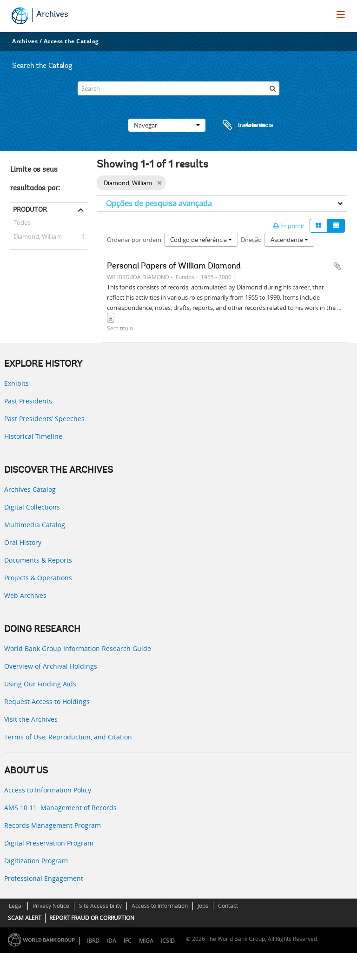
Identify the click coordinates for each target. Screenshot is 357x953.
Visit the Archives (31, 719)
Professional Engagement (43, 878)
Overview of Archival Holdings (50, 666)
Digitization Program (36, 860)
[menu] (340, 14)
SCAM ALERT (24, 918)
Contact (228, 906)
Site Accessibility (100, 906)
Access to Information (160, 906)
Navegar (167, 125)
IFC (128, 941)
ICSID (168, 941)
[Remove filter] (159, 183)
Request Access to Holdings (47, 701)
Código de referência (201, 239)
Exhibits (16, 383)
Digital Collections (32, 507)
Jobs (203, 906)
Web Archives (25, 595)
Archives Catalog (30, 489)
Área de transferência (239, 125)
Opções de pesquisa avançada (159, 203)
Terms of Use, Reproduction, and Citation (68, 736)
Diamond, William (36, 236)
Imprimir (288, 225)
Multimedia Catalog (34, 524)
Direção (251, 239)
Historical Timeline (33, 436)
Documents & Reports (38, 560)
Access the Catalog (71, 41)
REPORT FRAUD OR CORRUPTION (91, 918)
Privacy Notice (51, 906)
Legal (16, 906)
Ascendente (289, 239)
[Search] (178, 88)
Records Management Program (52, 825)
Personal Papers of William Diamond (174, 266)
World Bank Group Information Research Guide (77, 648)
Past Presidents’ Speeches (44, 418)
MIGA (146, 941)
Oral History (22, 542)
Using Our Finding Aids (40, 683)
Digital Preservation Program (48, 843)
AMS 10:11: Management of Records (60, 807)
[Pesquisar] (272, 88)
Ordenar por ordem (134, 239)
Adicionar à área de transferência (337, 266)
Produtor (30, 209)
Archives (52, 15)
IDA (111, 941)
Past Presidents (28, 400)
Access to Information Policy (47, 789)
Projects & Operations (38, 577)
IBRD (93, 941)
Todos (22, 224)
